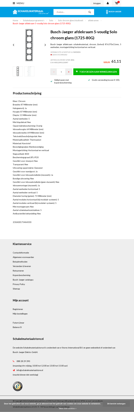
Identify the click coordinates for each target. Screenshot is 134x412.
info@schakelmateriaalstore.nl (30, 370)
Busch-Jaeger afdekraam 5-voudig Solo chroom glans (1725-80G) (42, 23)
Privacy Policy (19, 284)
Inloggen (97, 3)
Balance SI (17, 327)
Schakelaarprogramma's (33, 20)
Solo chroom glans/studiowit (70, 20)
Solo (51, 20)
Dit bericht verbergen (116, 404)
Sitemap (16, 289)
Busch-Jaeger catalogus (23, 280)
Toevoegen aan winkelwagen (96, 71)
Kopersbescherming (21, 275)
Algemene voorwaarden (23, 257)
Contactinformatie (21, 252)
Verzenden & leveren (22, 266)
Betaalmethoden (20, 261)
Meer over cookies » (67, 408)
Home (15, 20)
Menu (18, 3)
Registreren (18, 309)
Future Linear (18, 323)
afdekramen (93, 20)
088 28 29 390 (23, 361)
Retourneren (18, 271)
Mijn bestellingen (20, 313)
